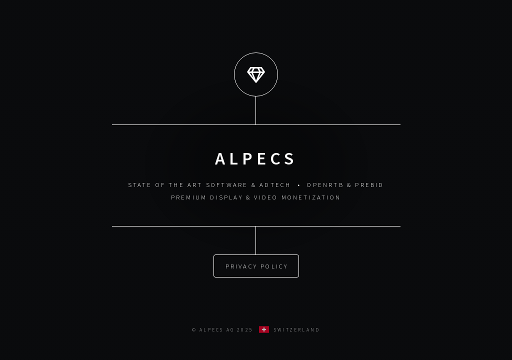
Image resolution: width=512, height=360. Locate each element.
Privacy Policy (257, 265)
